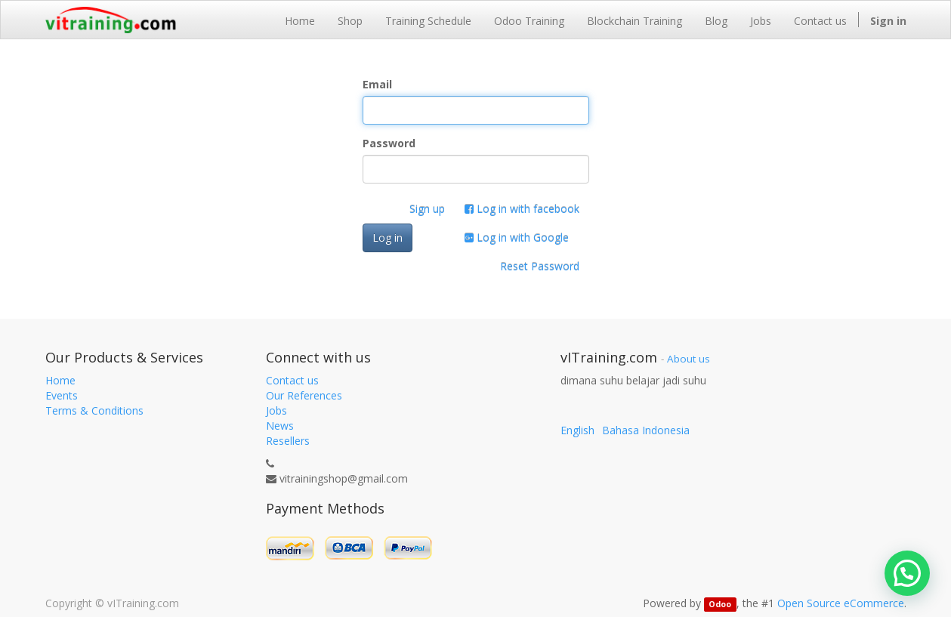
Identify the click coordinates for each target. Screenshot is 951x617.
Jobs (276, 410)
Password (389, 143)
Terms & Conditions (94, 410)
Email (377, 84)
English (577, 430)
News (280, 425)
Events (61, 395)
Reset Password (539, 266)
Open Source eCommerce (840, 603)
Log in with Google (517, 237)
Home (60, 380)
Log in (387, 237)
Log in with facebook (522, 209)
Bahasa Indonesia (646, 430)
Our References (304, 395)
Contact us (292, 380)
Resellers (288, 440)
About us (688, 359)
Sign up (427, 209)
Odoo (720, 604)
